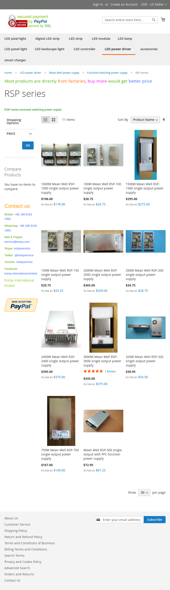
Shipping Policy (15, 530)
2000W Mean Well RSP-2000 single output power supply (102, 274)
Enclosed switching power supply (107, 72)
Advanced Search (17, 568)
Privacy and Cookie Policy (22, 562)
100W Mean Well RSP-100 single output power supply (102, 188)
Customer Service (17, 524)
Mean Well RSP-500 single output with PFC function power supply (102, 454)
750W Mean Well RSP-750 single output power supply (60, 454)
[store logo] (28, 21)
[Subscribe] (155, 519)
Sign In (98, 4)
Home (8, 72)
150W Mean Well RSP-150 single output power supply (60, 274)
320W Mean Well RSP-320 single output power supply (144, 361)
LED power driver (31, 72)
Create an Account (124, 4)
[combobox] (130, 19)
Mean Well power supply (64, 72)
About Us (11, 518)
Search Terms (14, 555)
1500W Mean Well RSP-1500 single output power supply (145, 188)
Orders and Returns (19, 574)
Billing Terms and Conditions (25, 549)
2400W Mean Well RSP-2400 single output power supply (60, 361)
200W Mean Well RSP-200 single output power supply (144, 274)
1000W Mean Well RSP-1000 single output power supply (60, 188)
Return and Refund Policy (23, 537)
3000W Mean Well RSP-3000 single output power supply (102, 361)
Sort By (123, 119)
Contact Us (12, 580)
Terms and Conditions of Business (29, 543)
